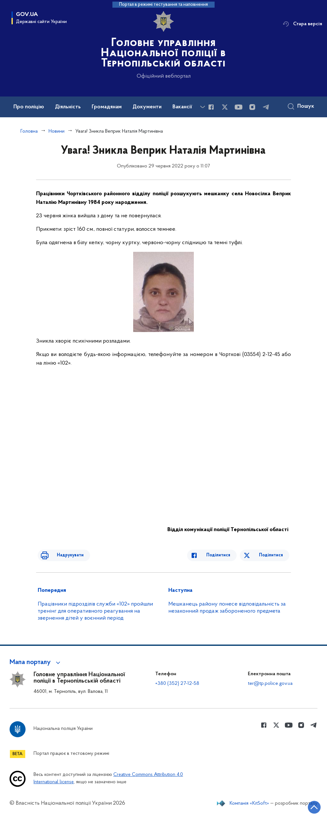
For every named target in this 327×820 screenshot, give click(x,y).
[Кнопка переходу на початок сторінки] (303, 805)
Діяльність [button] (68, 107)
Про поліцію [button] (28, 107)
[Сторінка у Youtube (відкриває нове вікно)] (238, 107)
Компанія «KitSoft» (249, 803)
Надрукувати (62, 555)
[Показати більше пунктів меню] (202, 107)
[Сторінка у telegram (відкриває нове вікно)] (266, 107)
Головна (29, 131)
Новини (57, 131)
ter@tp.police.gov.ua (270, 683)
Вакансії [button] (182, 107)
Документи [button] (147, 107)
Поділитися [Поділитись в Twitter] (273, 555)
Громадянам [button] (107, 107)
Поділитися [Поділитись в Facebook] (226, 555)
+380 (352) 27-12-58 (177, 683)
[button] (36, 662)
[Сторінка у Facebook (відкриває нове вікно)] (211, 107)
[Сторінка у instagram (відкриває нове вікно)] (252, 107)
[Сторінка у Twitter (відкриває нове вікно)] (225, 107)
